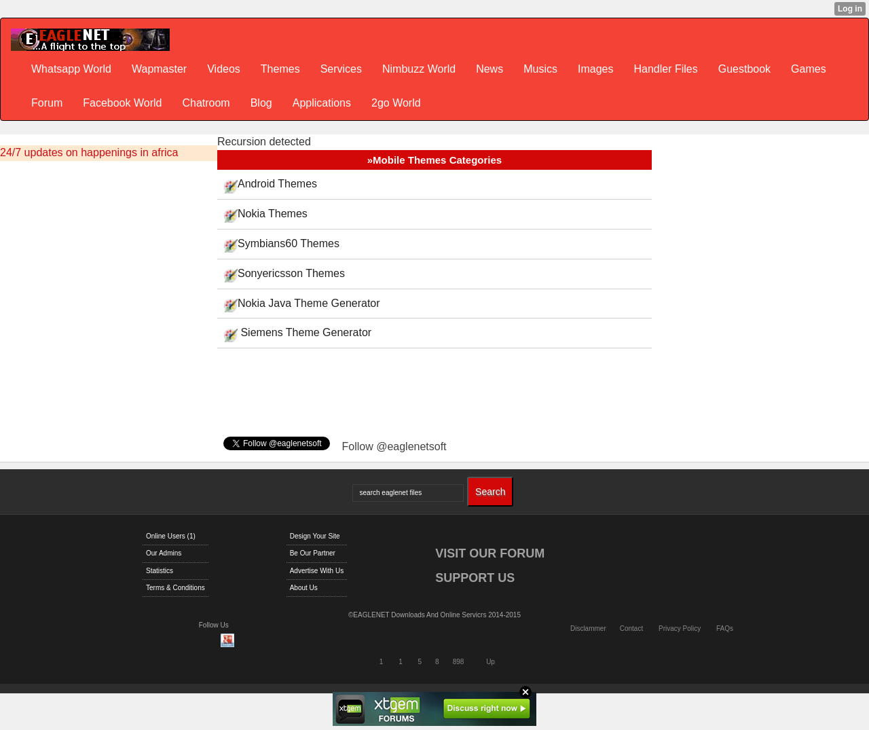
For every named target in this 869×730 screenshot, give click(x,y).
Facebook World (122, 103)
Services (341, 69)
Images (595, 69)
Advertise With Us (317, 570)
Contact (631, 628)
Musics (540, 69)
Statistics (159, 570)
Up (490, 661)
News (489, 69)
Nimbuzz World (419, 69)
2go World (396, 103)
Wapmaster (159, 69)
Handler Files (665, 69)
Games (808, 69)
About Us (304, 587)
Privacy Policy (680, 628)
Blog (261, 103)
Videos (223, 69)
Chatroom (205, 103)
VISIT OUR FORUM (489, 553)
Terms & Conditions (175, 587)
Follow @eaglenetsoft (393, 446)
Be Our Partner (312, 553)
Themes (280, 69)
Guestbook (744, 69)
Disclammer (588, 628)
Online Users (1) (171, 536)
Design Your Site (315, 536)
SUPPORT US (475, 578)
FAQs (724, 628)
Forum (46, 103)
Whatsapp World (71, 69)
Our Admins (163, 553)
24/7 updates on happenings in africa (89, 152)
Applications (322, 103)
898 (458, 661)
